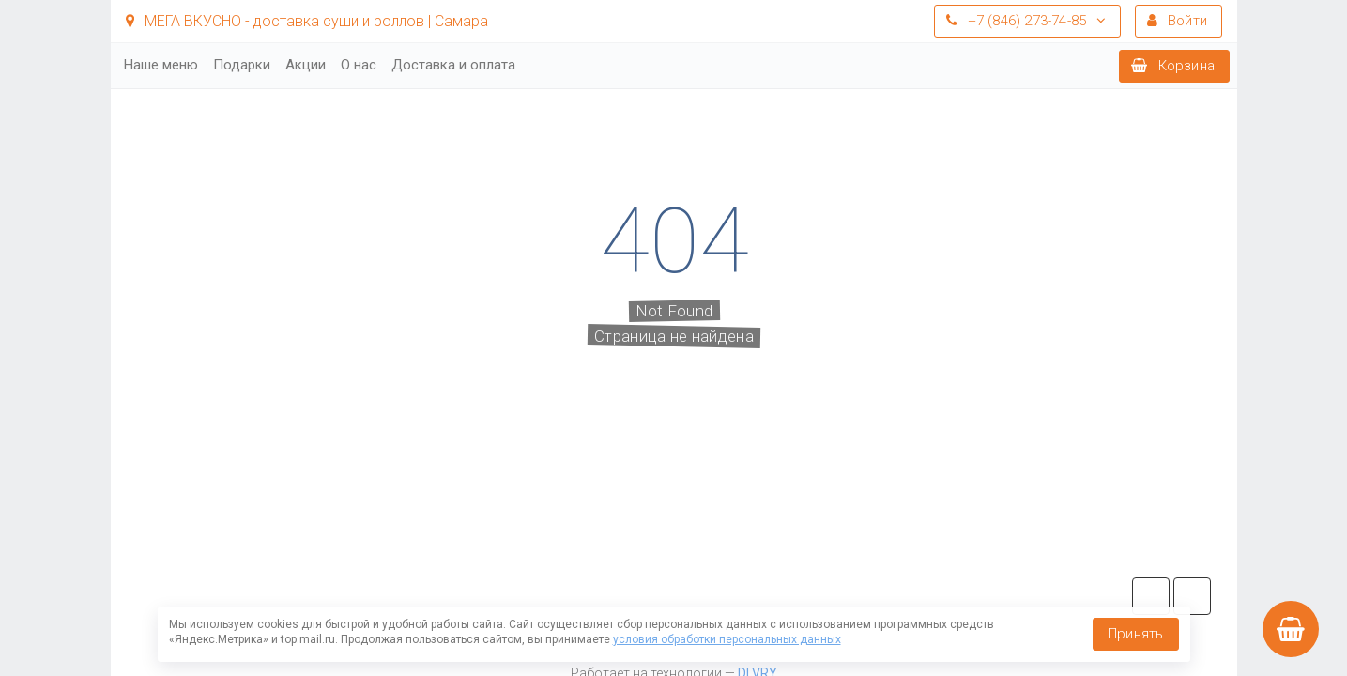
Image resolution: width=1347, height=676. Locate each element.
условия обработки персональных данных (727, 639)
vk (1192, 596)
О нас (358, 64)
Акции (305, 64)
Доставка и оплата (453, 64)
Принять (1135, 633)
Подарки (241, 64)
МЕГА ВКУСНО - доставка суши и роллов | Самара (307, 21)
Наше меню (161, 64)
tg (1151, 596)
